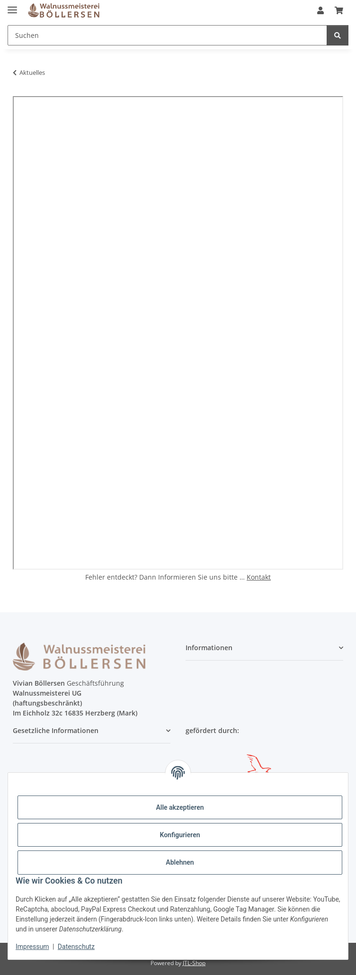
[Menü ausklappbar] (12, 6)
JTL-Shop (194, 963)
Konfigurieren (180, 835)
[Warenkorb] (338, 10)
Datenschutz (76, 946)
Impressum (32, 946)
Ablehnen (180, 862)
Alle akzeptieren (180, 807)
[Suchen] (167, 35)
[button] (320, 10)
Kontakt (259, 576)
